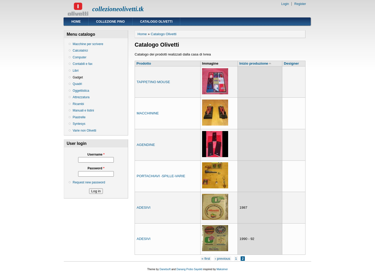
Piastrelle (79, 117)
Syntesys (79, 124)
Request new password (89, 182)
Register (300, 4)
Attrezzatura (81, 97)
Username (95, 154)
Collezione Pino (110, 21)
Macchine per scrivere (88, 44)
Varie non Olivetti (84, 130)
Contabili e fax (82, 64)
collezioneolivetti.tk (118, 9)
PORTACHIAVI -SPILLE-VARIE (161, 176)
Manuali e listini (83, 110)
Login (285, 4)
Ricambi (78, 104)
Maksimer (222, 269)
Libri (76, 70)
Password (96, 168)
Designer (291, 63)
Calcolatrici (80, 50)
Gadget (78, 77)
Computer (79, 57)
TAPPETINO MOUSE (153, 82)
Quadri (77, 84)
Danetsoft (165, 269)
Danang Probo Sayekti (189, 269)
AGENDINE (146, 145)
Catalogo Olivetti (156, 21)
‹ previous (222, 259)
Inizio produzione (255, 63)
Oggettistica (81, 90)
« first (206, 259)
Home (76, 21)
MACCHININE (148, 113)
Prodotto (143, 63)
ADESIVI (144, 207)
